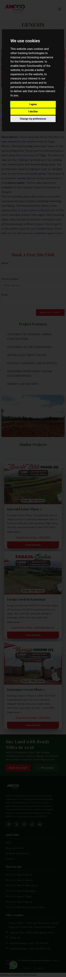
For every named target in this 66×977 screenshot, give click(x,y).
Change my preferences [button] (33, 118)
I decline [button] (33, 111)
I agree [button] (33, 104)
